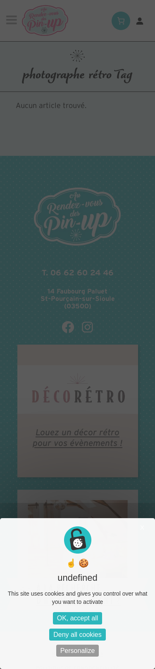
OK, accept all (77, 618)
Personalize (77, 650)
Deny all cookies (77, 634)
